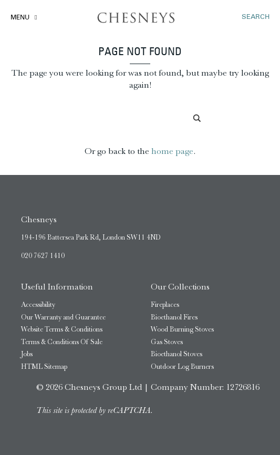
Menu (20, 18)
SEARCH (255, 17)
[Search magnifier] (197, 118)
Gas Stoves (167, 342)
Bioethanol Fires (174, 317)
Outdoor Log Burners (182, 366)
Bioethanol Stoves (176, 354)
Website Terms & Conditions (61, 329)
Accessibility (38, 304)
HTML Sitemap (44, 366)
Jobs (27, 354)
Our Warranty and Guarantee (63, 317)
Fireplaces (165, 304)
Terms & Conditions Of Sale (61, 342)
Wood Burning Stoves (182, 329)
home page (172, 151)
